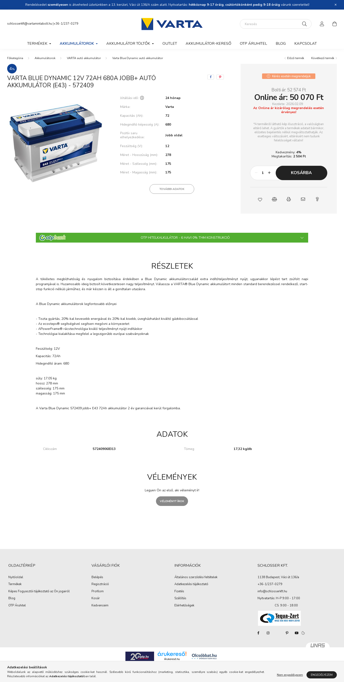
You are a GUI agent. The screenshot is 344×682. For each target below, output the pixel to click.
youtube (296, 633)
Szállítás (180, 598)
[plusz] (269, 173)
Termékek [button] (37, 43)
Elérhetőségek (184, 606)
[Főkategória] (15, 58)
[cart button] (334, 24)
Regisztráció (100, 584)
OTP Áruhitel (253, 43)
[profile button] (322, 24)
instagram (268, 633)
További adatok (171, 189)
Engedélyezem (322, 675)
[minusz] (256, 173)
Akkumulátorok (45, 58)
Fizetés (179, 591)
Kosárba (301, 173)
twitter (277, 633)
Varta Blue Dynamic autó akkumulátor (137, 58)
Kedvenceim (99, 606)
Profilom (97, 591)
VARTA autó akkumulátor (84, 58)
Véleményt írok (172, 501)
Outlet (169, 43)
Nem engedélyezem (290, 675)
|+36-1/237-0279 (65, 24)
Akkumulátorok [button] (77, 43)
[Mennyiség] (263, 173)
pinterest (287, 633)
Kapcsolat (305, 43)
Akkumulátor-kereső (208, 43)
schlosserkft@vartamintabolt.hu (30, 24)
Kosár (95, 598)
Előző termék (295, 58)
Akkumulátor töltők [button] (128, 43)
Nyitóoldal (15, 577)
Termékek (15, 584)
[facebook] (210, 77)
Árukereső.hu (172, 659)
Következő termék (322, 58)
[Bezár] (335, 4)
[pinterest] (220, 77)
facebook (258, 633)
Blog (281, 43)
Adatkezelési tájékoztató (191, 584)
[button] (260, 199)
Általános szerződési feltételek (195, 577)
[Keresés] (276, 24)
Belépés (97, 577)
